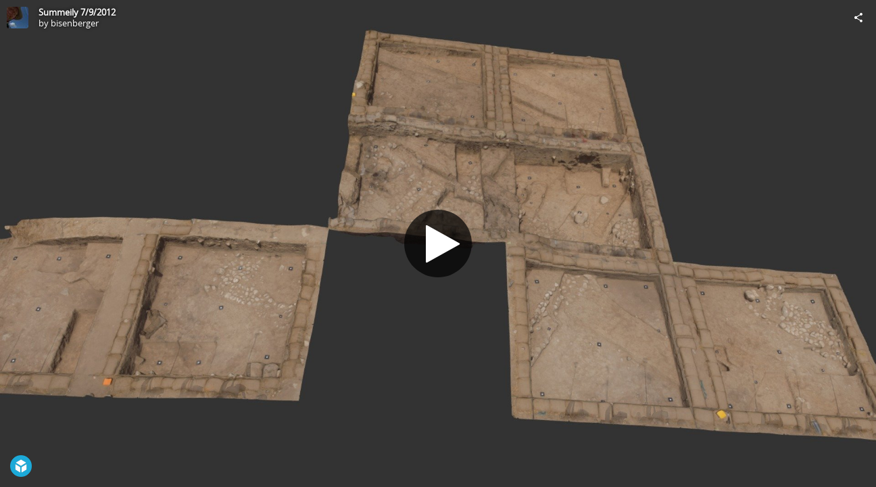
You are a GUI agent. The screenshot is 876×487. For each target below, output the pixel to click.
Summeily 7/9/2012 (77, 12)
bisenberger (75, 23)
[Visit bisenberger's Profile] (17, 17)
